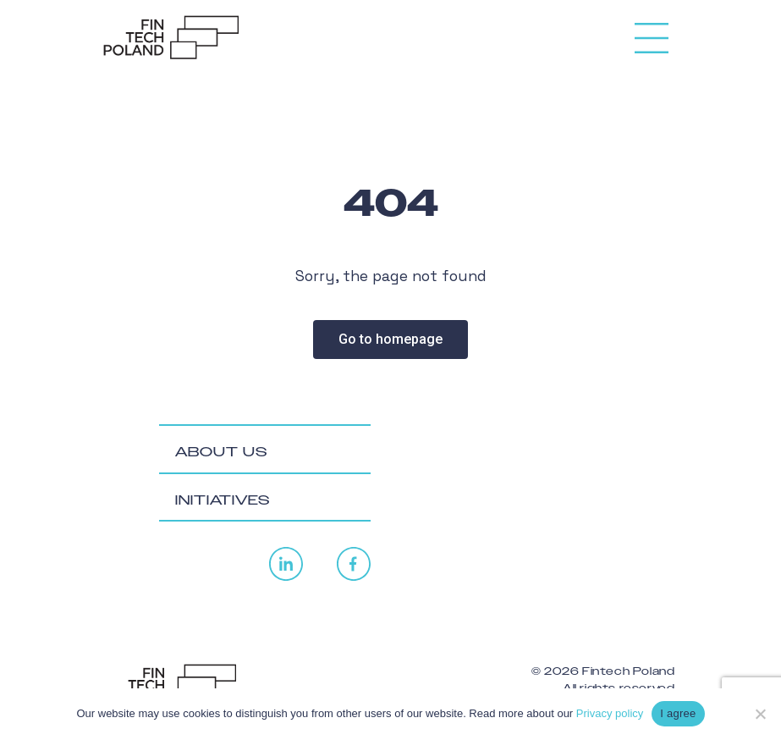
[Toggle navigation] (651, 31)
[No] (759, 713)
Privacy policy (609, 713)
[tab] (265, 449)
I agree (678, 713)
